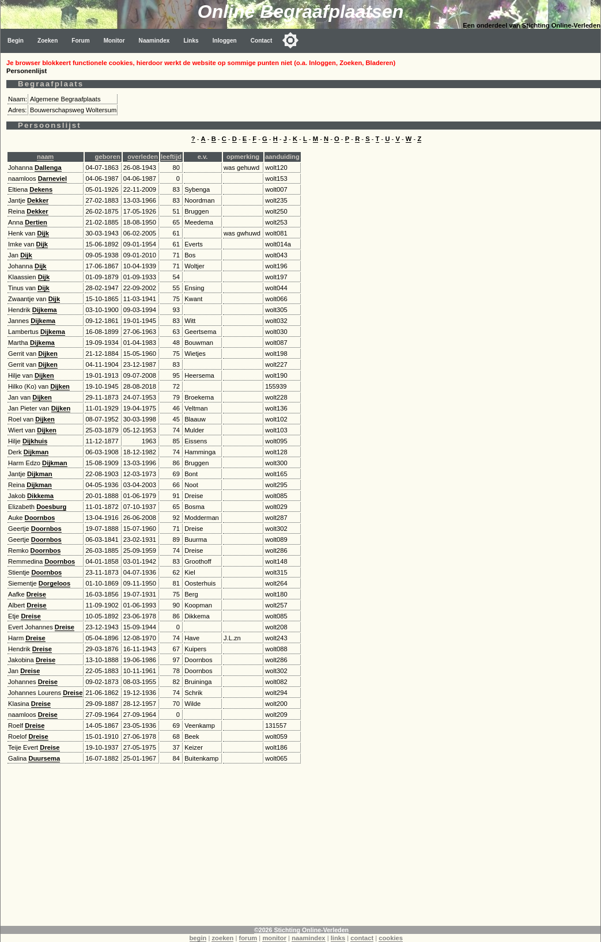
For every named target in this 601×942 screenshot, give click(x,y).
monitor (274, 938)
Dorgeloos (54, 583)
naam (45, 156)
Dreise (36, 594)
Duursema (44, 758)
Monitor (114, 40)
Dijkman (36, 452)
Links (190, 40)
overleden (142, 156)
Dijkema (44, 309)
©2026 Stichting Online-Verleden (301, 929)
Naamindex (154, 40)
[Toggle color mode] (290, 40)
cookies (391, 938)
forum (248, 938)
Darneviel (52, 178)
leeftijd (171, 156)
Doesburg (51, 506)
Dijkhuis (35, 441)
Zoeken (47, 40)
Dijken (48, 353)
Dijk (43, 233)
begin (198, 938)
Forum (80, 40)
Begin (15, 40)
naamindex (308, 938)
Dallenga (48, 167)
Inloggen (225, 40)
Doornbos (40, 517)
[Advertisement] (300, 845)
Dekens (40, 189)
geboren (107, 156)
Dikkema (40, 495)
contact (361, 938)
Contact (262, 40)
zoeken (222, 938)
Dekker (37, 200)
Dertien (36, 222)
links (338, 938)
